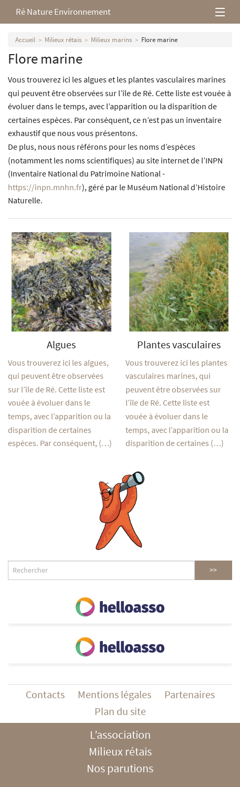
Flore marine (159, 40)
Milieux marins (111, 40)
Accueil (25, 40)
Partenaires (189, 694)
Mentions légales (114, 694)
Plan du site (120, 711)
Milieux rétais (63, 40)
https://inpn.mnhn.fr (45, 187)
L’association (120, 734)
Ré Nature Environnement (63, 11)
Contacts (45, 694)
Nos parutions (120, 768)
